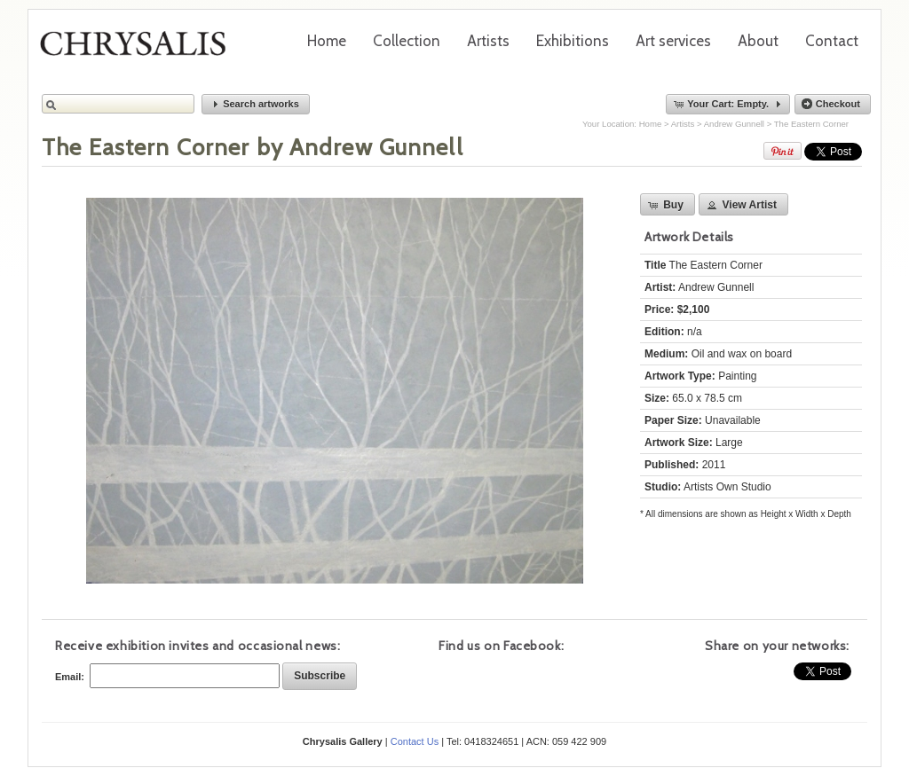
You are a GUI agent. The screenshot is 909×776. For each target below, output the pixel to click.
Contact (831, 41)
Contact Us (415, 741)
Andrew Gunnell (734, 124)
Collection (406, 41)
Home (326, 41)
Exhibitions (572, 41)
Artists (488, 41)
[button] (256, 104)
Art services (673, 41)
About (758, 41)
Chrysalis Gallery (139, 49)
